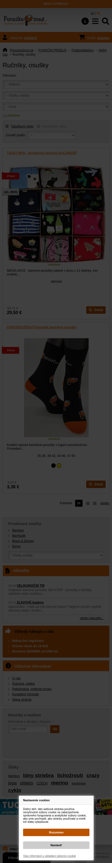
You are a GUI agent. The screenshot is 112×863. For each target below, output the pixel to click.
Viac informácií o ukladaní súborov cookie (49, 855)
